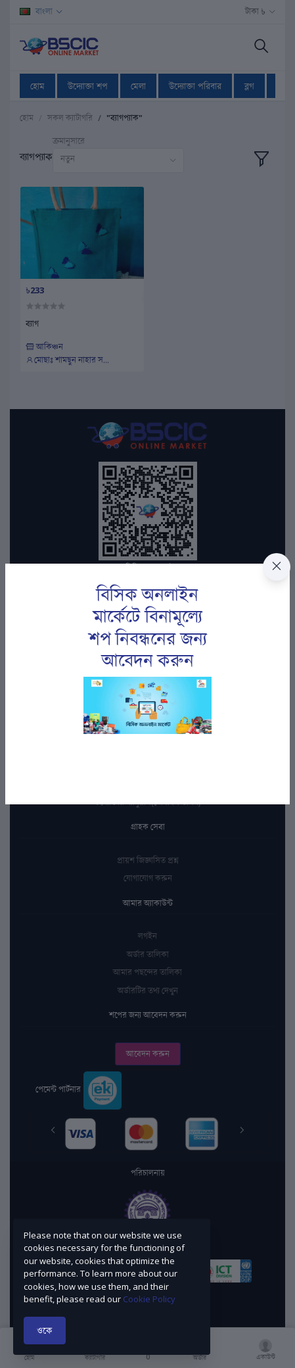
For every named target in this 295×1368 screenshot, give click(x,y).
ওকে (45, 1330)
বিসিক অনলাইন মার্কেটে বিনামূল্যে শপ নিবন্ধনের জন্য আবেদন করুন (148, 627)
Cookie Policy (149, 1299)
